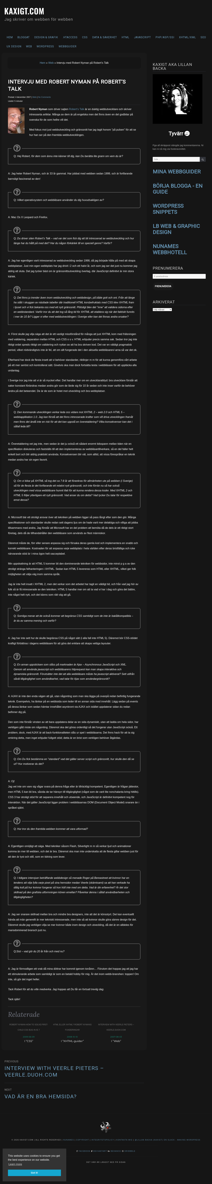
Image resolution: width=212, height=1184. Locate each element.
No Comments (44, 97)
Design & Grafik (46, 37)
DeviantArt (100, 1151)
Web (29, 46)
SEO (203, 37)
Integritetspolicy (102, 1140)
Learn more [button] (15, 1164)
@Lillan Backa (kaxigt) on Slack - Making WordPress (167, 1140)
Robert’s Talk (76, 109)
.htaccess (70, 37)
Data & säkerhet (104, 37)
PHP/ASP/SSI (165, 37)
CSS (85, 37)
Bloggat (23, 37)
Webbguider (68, 46)
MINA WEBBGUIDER (177, 171)
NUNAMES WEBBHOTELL (170, 248)
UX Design (14, 46)
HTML (125, 37)
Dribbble (130, 1151)
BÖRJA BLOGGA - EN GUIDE (178, 188)
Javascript (142, 37)
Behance (116, 1151)
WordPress (45, 46)
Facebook (84, 1151)
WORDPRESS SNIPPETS (168, 208)
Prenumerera (163, 284)
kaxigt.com (25, 10)
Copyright (82, 1140)
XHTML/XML (187, 37)
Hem (10, 37)
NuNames (69, 1140)
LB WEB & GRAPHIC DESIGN (176, 228)
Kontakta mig (124, 1140)
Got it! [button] (34, 1172)
